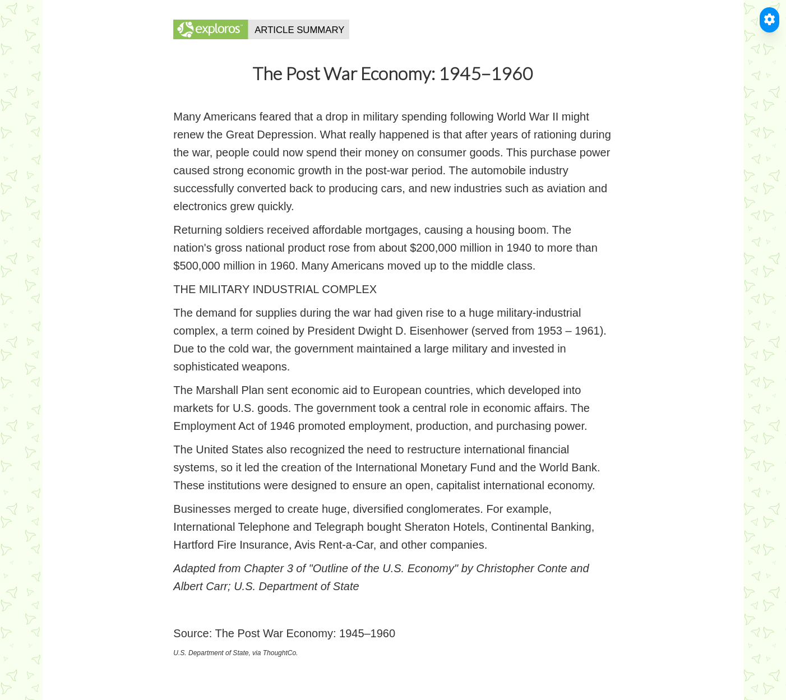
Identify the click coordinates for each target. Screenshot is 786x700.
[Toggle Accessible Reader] (769, 20)
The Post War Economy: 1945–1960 (305, 633)
